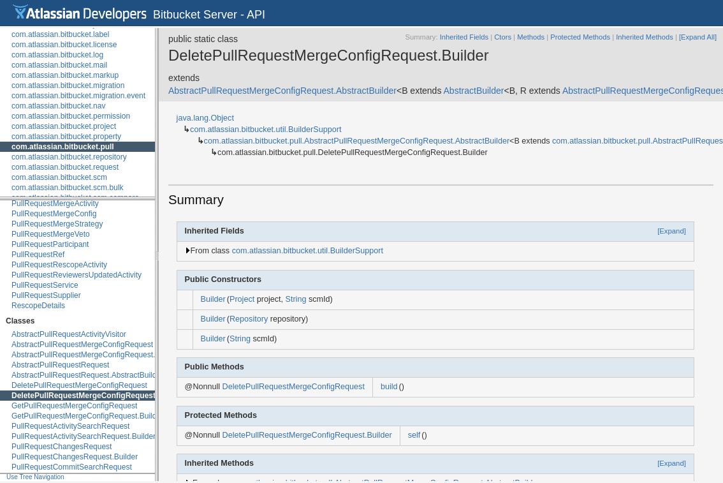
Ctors (502, 37)
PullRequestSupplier (46, 295)
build (389, 386)
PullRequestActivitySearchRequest (70, 426)
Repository (249, 319)
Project (242, 299)
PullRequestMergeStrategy (57, 223)
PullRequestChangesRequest (61, 446)
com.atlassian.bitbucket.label (60, 34)
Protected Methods (580, 37)
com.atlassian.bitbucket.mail (59, 65)
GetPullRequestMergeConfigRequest (74, 405)
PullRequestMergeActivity (55, 203)
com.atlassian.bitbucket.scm (59, 177)
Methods (530, 37)
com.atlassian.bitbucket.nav (58, 105)
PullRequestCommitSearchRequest (71, 467)
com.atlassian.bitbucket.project (63, 126)
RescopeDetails (38, 305)
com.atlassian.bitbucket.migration (67, 85)
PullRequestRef (37, 254)
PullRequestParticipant (50, 244)
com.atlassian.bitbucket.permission (70, 116)
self (414, 435)
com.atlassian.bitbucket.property (66, 136)
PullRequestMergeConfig (53, 213)
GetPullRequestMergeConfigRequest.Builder (87, 416)
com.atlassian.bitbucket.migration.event (78, 95)
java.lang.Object (205, 118)
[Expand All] (698, 37)
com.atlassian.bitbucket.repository (69, 156)
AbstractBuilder (474, 90)
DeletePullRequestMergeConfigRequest (79, 385)
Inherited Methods (644, 37)
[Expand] (671, 231)
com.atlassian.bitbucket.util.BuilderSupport (265, 129)
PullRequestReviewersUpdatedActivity (76, 275)
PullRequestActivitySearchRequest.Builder (83, 436)
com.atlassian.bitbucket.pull (62, 146)
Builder (213, 299)
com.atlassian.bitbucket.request (65, 167)
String (296, 299)
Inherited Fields (464, 37)
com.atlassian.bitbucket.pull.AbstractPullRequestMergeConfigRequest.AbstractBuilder (357, 141)
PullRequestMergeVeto (50, 234)
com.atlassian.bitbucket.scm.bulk (67, 187)
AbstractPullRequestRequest (60, 364)
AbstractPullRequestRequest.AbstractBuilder (87, 375)
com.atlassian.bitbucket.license (64, 44)
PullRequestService (44, 285)
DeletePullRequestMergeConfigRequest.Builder (97, 395)
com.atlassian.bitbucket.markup (65, 75)
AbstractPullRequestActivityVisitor (68, 334)
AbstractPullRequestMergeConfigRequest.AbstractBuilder (109, 354)
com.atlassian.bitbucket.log (57, 54)
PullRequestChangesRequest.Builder (74, 456)
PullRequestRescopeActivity (59, 264)
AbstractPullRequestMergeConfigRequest (82, 344)
